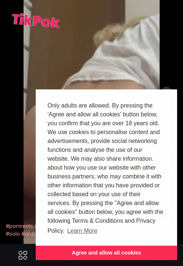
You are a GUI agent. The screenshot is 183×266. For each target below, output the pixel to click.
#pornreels (19, 226)
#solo (13, 234)
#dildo (29, 234)
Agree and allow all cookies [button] (106, 253)
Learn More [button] (82, 231)
